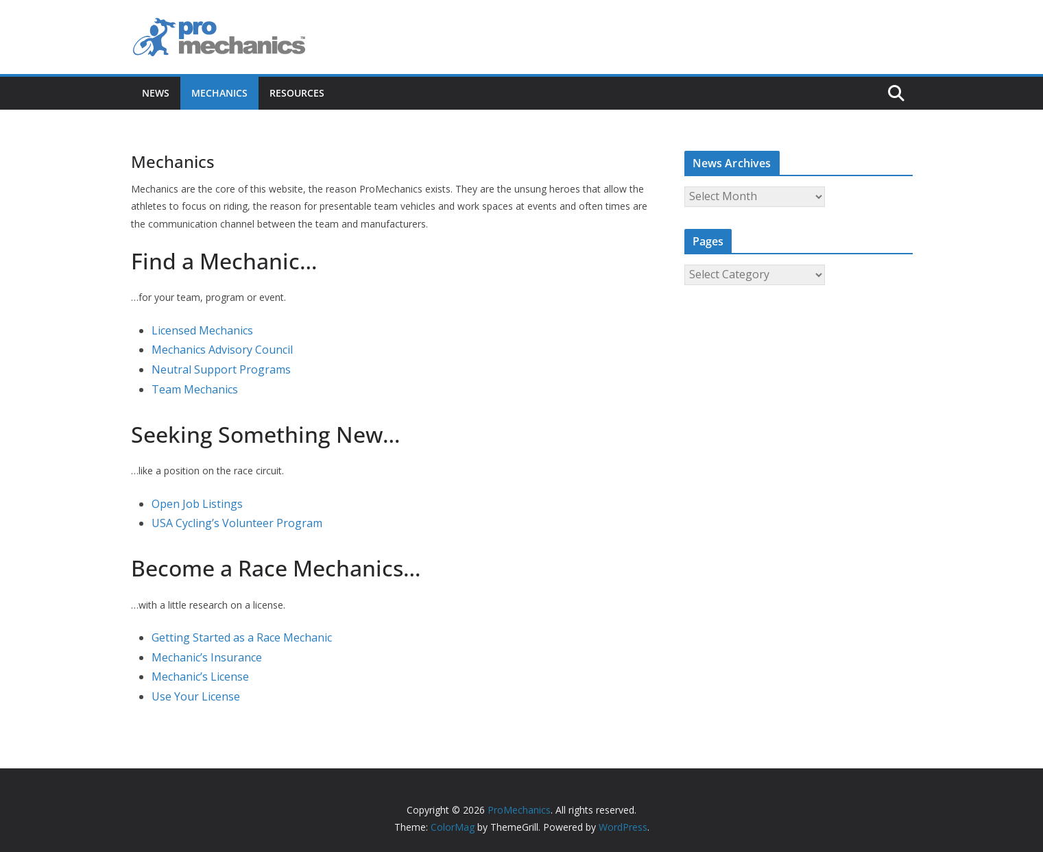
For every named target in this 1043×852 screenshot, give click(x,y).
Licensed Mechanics (202, 330)
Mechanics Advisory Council (222, 349)
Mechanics (219, 92)
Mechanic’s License (200, 676)
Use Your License (196, 696)
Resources (296, 92)
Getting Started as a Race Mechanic (242, 637)
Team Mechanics (195, 389)
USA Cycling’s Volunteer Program (237, 523)
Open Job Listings (197, 503)
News (155, 92)
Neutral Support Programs (221, 369)
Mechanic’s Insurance (207, 657)
